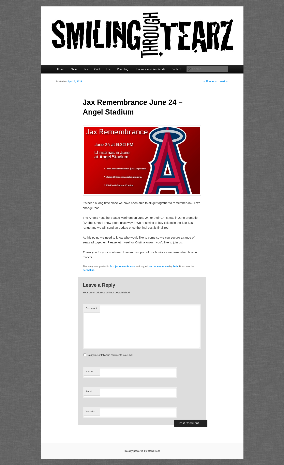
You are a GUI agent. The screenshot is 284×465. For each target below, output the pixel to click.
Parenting (122, 69)
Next (224, 81)
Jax (86, 69)
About (74, 69)
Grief (97, 69)
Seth (175, 266)
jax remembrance (125, 266)
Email (89, 391)
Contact (176, 69)
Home (60, 69)
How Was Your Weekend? (150, 69)
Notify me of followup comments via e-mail (110, 355)
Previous (209, 81)
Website (90, 411)
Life (108, 69)
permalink (88, 270)
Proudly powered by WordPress (142, 451)
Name (89, 371)
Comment (91, 308)
